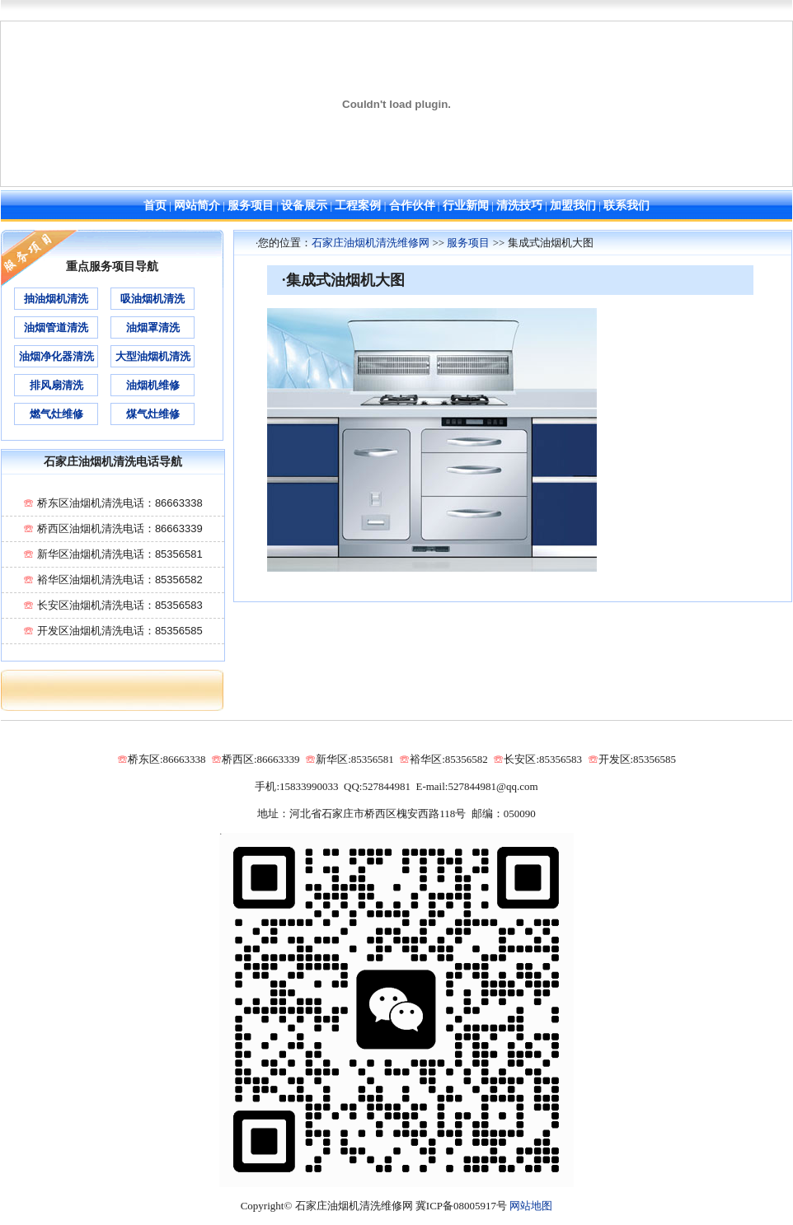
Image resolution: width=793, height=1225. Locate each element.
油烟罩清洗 (153, 327)
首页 (155, 205)
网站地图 (530, 1205)
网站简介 (197, 205)
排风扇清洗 (56, 385)
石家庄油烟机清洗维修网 (370, 242)
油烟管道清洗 (56, 327)
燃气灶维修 (56, 414)
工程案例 (358, 205)
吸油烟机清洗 (152, 298)
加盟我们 (573, 205)
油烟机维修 (153, 385)
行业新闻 (466, 205)
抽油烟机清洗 (56, 298)
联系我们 (626, 205)
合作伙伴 (412, 205)
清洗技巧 (519, 205)
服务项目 (251, 205)
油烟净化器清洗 (56, 356)
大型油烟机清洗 (152, 356)
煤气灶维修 (153, 414)
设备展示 (304, 205)
